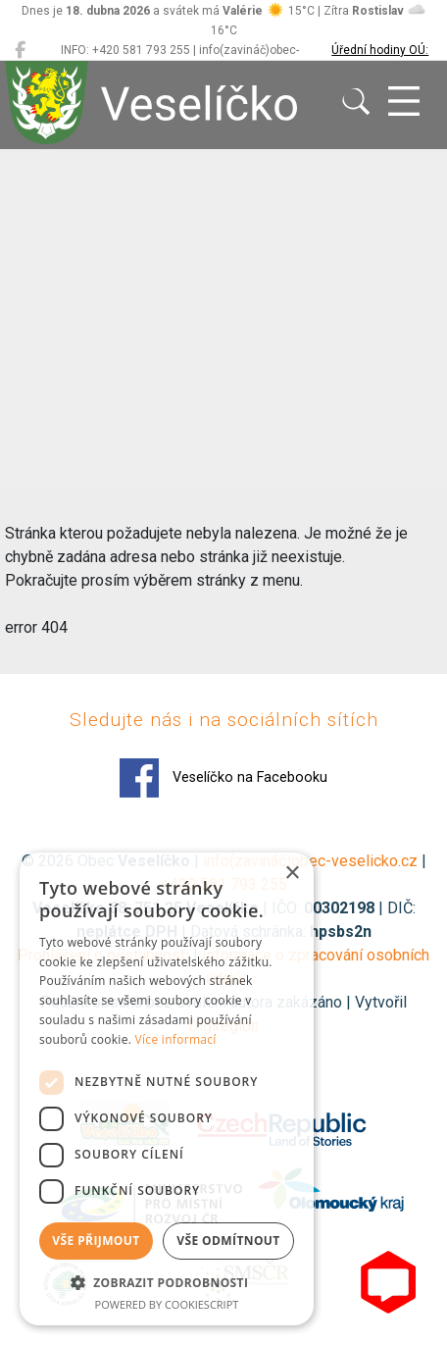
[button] (166, 1282)
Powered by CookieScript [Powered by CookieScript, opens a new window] (167, 1304)
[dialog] (167, 1089)
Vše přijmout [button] (95, 1240)
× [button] (291, 873)
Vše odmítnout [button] (227, 1240)
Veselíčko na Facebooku (223, 778)
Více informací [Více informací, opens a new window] (176, 1039)
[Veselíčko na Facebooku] (20, 50)
